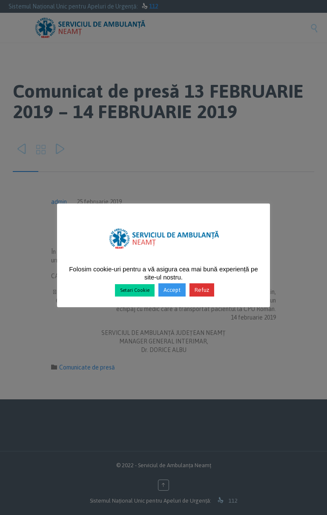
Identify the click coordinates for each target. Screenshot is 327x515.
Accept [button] (172, 290)
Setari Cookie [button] (134, 290)
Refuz (202, 290)
